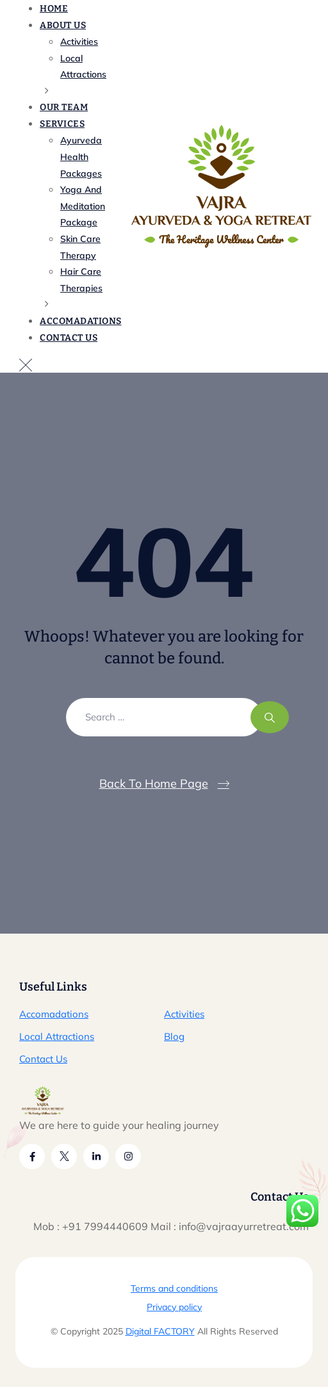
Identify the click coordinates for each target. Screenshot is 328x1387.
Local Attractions (56, 1036)
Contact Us (68, 337)
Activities (184, 1014)
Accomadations (81, 321)
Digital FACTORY (160, 1331)
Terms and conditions (174, 1288)
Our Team (64, 107)
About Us (63, 25)
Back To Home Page (153, 783)
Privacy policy (174, 1307)
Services (62, 123)
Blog (174, 1036)
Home (54, 8)
